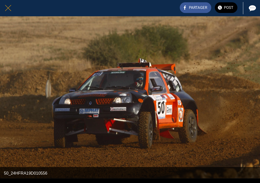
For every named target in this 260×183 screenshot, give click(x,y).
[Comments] (252, 8)
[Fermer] (8, 8)
